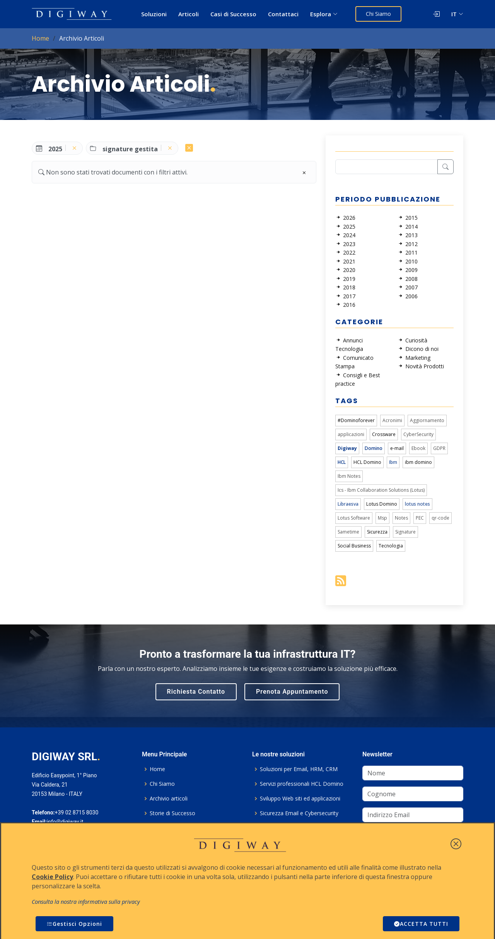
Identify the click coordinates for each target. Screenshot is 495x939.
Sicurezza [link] (377, 532)
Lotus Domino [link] (381, 504)
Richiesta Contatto (196, 691)
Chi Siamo (378, 13)
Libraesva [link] (348, 504)
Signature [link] (405, 532)
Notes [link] (401, 518)
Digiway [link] (347, 448)
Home (40, 38)
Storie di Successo (172, 813)
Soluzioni (154, 14)
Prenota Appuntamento (292, 691)
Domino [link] (373, 448)
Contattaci (283, 14)
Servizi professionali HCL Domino (301, 784)
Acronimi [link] (392, 420)
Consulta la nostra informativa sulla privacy (86, 901)
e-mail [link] (397, 448)
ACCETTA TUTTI (421, 923)
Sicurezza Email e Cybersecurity (299, 813)
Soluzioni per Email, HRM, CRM (299, 769)
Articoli (188, 14)
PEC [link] (420, 518)
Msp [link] (382, 518)
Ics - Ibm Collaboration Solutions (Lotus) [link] (381, 490)
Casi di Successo (233, 14)
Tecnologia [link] (391, 545)
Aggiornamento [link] (427, 420)
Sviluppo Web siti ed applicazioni (300, 798)
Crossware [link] (384, 434)
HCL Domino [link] (367, 462)
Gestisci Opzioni (74, 923)
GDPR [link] (439, 448)
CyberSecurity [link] (418, 434)
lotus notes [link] (417, 504)
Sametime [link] (348, 532)
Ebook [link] (418, 448)
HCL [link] (342, 462)
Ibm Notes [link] (349, 476)
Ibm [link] (393, 462)
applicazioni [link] (351, 434)
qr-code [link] (440, 518)
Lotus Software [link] (354, 518)
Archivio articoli (169, 798)
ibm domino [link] (418, 462)
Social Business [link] (354, 545)
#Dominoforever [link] (356, 420)
